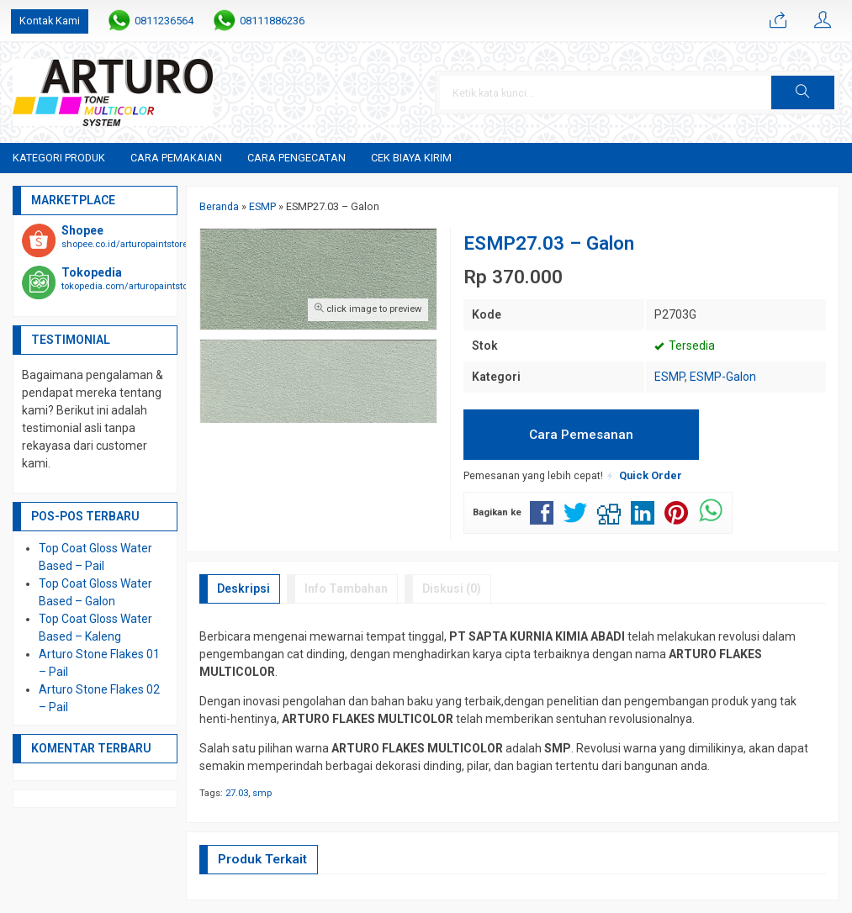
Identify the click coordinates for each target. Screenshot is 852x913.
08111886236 (272, 20)
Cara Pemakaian (176, 157)
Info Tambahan (346, 588)
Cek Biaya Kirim (411, 157)
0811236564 (164, 20)
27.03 (236, 793)
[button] (802, 92)
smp (262, 793)
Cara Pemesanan (581, 434)
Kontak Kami (49, 20)
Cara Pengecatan (296, 157)
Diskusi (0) (451, 588)
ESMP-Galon (723, 376)
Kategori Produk (59, 157)
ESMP (669, 376)
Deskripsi (243, 588)
